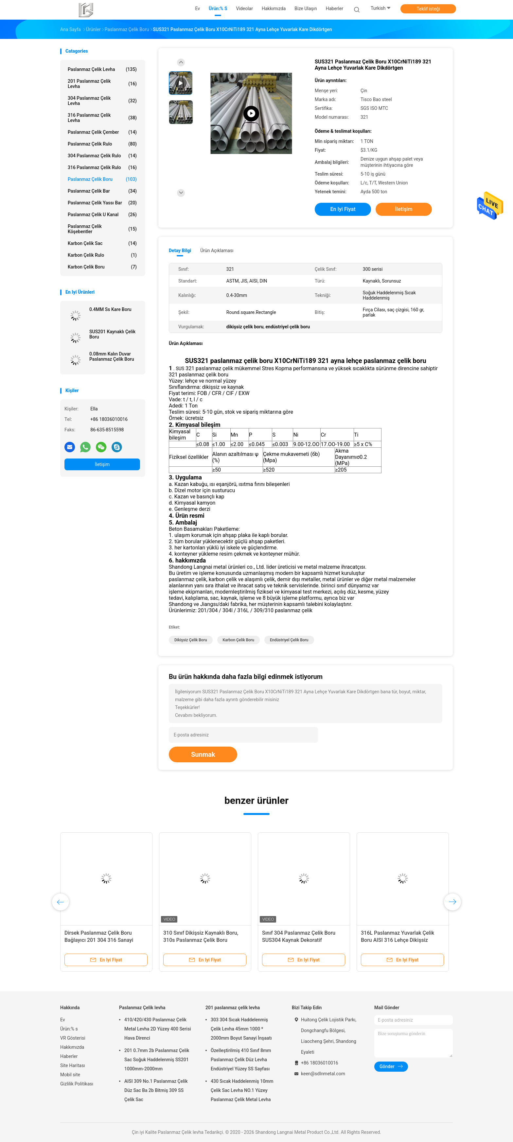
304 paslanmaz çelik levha (102, 100)
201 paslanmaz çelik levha (102, 83)
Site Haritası (72, 1065)
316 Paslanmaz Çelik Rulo (102, 167)
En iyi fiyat (343, 209)
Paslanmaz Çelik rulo (102, 144)
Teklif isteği (428, 8)
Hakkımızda (72, 1047)
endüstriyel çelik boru (289, 640)
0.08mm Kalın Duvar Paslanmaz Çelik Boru (111, 356)
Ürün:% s (69, 1028)
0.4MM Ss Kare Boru (110, 309)
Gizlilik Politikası (76, 1083)
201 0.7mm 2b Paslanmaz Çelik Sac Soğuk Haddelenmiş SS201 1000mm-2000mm (156, 1059)
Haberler (69, 1056)
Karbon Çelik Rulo (102, 255)
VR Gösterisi (72, 1038)
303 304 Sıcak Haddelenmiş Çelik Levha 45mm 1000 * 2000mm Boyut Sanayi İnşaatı (241, 1029)
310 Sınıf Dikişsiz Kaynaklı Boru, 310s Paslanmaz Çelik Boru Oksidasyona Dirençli (200, 940)
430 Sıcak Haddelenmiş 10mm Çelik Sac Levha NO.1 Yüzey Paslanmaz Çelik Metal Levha (242, 1090)
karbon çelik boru (238, 640)
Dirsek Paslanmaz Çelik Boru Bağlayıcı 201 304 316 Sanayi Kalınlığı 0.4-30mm (98, 940)
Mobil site (70, 1074)
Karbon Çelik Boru (102, 267)
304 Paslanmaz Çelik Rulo (102, 155)
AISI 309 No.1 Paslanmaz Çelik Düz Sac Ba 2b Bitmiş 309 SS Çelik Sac (156, 1090)
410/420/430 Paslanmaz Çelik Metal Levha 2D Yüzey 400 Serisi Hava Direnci (157, 1029)
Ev (62, 1019)
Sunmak (203, 754)
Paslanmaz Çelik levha (102, 69)
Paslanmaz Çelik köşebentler (102, 229)
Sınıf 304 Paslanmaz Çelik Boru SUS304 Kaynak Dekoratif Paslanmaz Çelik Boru (298, 940)
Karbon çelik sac (102, 243)
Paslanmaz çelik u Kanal (102, 214)
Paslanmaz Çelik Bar (102, 191)
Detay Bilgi (180, 250)
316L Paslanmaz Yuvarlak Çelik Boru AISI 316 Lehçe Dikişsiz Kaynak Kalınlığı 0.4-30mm (397, 940)
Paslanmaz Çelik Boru (102, 179)
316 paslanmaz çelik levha (102, 117)
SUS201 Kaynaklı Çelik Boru (112, 334)
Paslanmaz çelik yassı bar (102, 202)
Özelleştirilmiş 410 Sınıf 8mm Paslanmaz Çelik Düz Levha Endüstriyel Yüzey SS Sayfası (241, 1059)
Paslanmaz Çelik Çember (102, 132)
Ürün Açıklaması (216, 250)
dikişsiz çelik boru (190, 640)
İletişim (102, 464)
